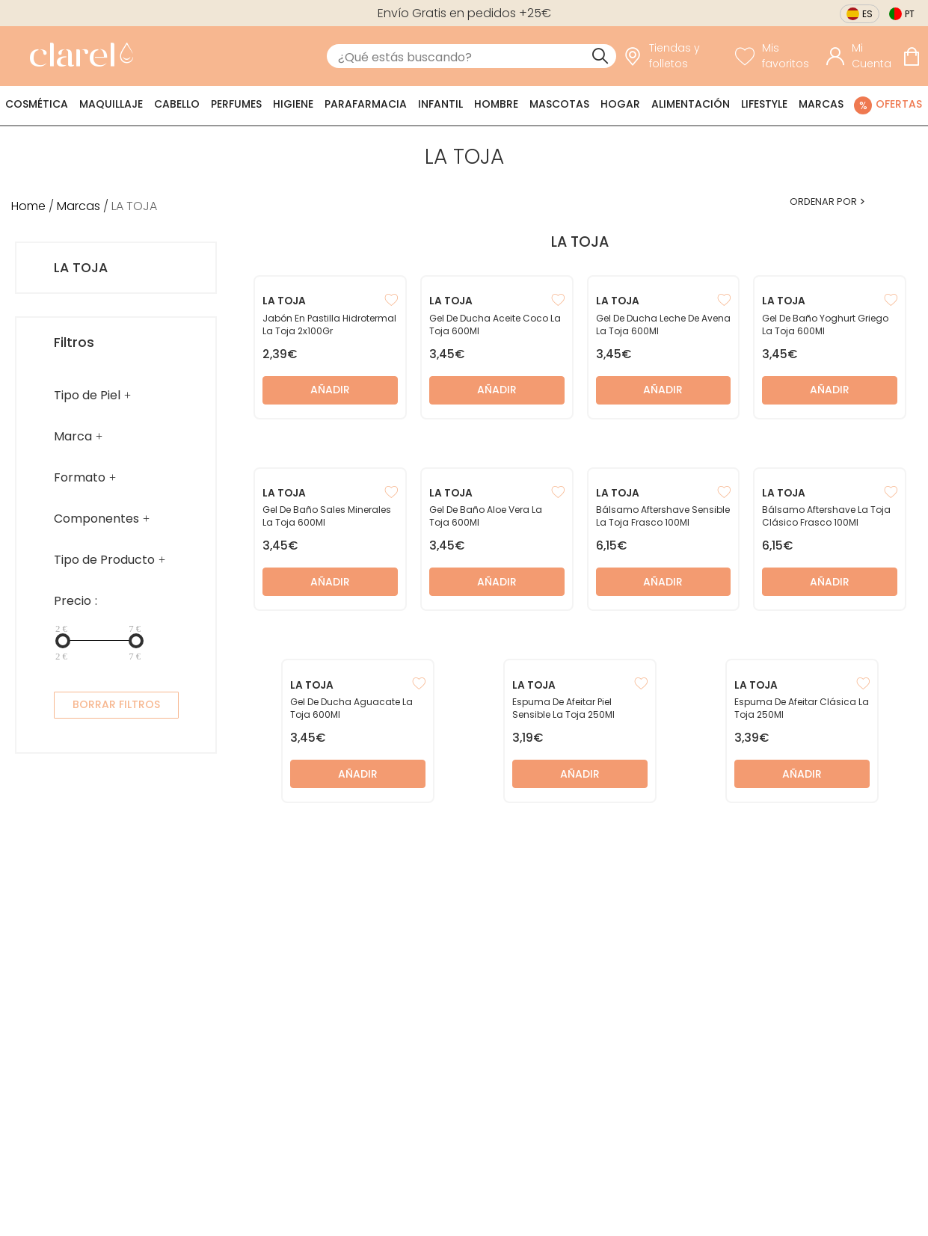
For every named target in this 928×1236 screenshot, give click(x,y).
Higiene (293, 103)
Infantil (440, 103)
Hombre (496, 103)
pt (910, 13)
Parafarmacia (366, 103)
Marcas (821, 103)
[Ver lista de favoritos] (776, 56)
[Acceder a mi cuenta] (860, 56)
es (867, 13)
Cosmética (36, 103)
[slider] (62, 640)
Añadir (330, 389)
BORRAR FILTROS (116, 704)
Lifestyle (764, 103)
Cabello (177, 103)
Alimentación (690, 103)
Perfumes (236, 103)
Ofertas (899, 103)
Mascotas (559, 103)
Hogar (620, 103)
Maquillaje (111, 103)
